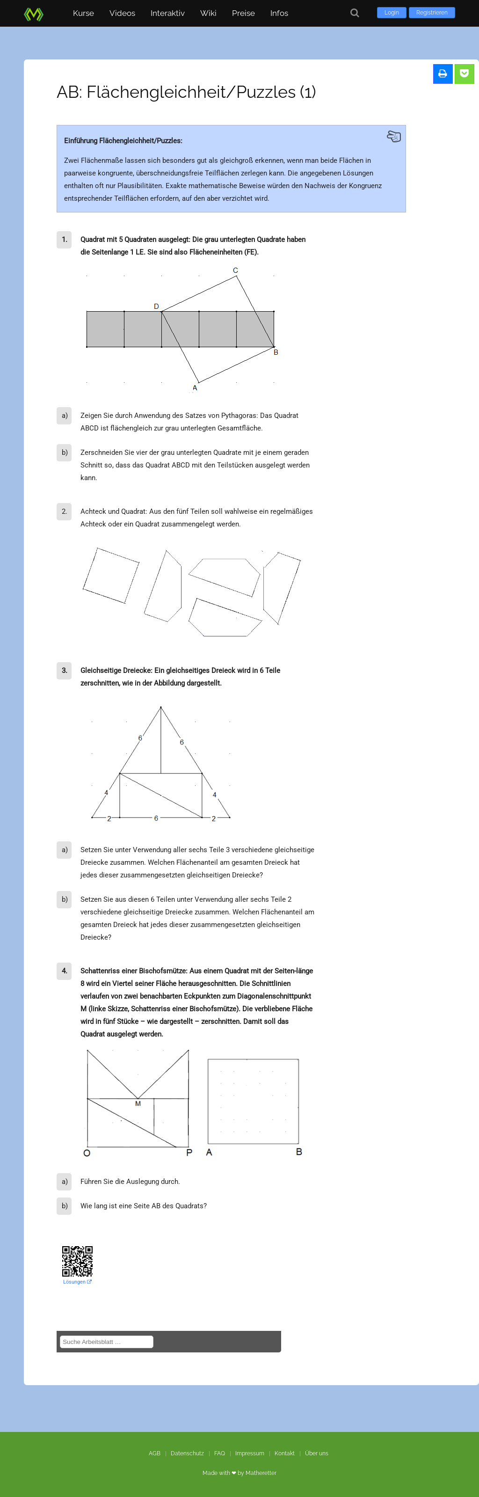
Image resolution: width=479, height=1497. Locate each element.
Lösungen (77, 1282)
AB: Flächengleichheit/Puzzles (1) (186, 92)
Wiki (208, 13)
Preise (243, 13)
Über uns (316, 1453)
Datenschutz (187, 1453)
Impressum (249, 1453)
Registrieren (432, 12)
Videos (122, 13)
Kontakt (285, 1453)
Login (392, 12)
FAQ (219, 1453)
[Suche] (355, 13)
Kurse (83, 13)
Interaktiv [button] (168, 13)
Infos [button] (279, 13)
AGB (154, 1453)
